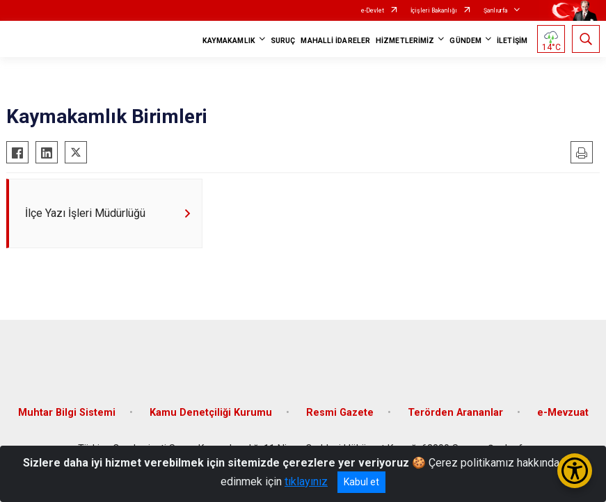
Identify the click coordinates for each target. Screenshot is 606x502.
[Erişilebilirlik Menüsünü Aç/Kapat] (574, 470)
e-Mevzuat (563, 413)
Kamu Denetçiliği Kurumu (211, 413)
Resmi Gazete (340, 413)
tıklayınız (306, 481)
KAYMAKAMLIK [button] (228, 40)
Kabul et (361, 481)
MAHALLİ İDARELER (335, 40)
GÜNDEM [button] (465, 40)
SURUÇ (283, 40)
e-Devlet (372, 10)
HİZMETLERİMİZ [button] (405, 40)
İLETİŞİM (512, 40)
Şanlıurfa (496, 10)
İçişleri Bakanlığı (433, 10)
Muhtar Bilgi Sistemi (66, 413)
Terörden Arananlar (455, 413)
